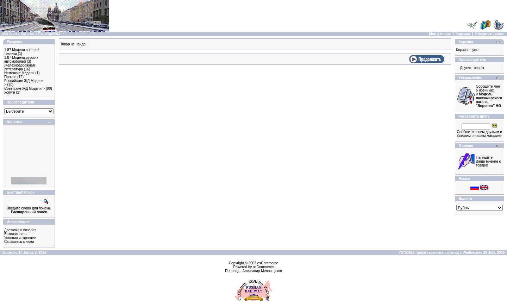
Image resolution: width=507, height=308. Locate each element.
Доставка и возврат (20, 230)
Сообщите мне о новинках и (489, 96)
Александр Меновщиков (262, 271)
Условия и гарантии (20, 238)
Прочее (10, 77)
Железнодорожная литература (19, 67)
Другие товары (472, 68)
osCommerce (267, 263)
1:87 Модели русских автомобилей (21, 59)
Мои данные (440, 34)
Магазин (9, 34)
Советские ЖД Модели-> (24, 88)
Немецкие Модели (19, 73)
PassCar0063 (49, 34)
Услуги (9, 92)
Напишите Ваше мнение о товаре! (488, 161)
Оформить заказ (489, 34)
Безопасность (15, 234)
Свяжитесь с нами (19, 242)
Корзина (463, 34)
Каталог (28, 34)
